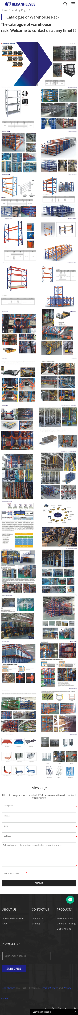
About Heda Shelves (13, 918)
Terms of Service (49, 987)
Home (4, 10)
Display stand (64, 928)
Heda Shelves (8, 987)
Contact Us (37, 918)
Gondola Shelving (66, 923)
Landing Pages (19, 10)
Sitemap (36, 923)
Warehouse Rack (66, 918)
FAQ (4, 923)
